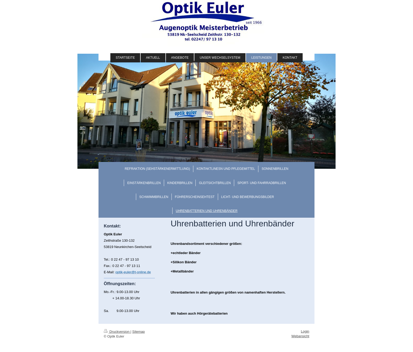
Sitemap (138, 332)
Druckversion (117, 332)
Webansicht (300, 336)
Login (305, 331)
